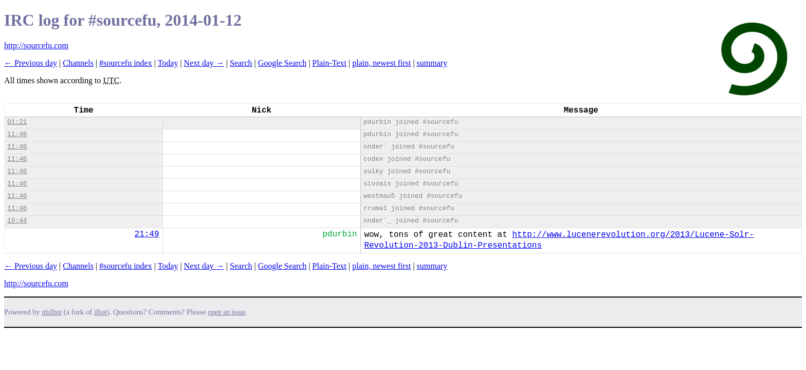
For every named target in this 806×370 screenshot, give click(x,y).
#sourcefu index (125, 63)
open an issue (226, 312)
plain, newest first (381, 63)
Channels (78, 63)
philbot (52, 312)
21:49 (147, 234)
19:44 (17, 221)
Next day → (204, 63)
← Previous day (30, 63)
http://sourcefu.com (36, 45)
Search (241, 63)
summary (432, 63)
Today (168, 63)
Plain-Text (329, 63)
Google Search (282, 63)
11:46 (17, 134)
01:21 (17, 122)
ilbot (100, 312)
